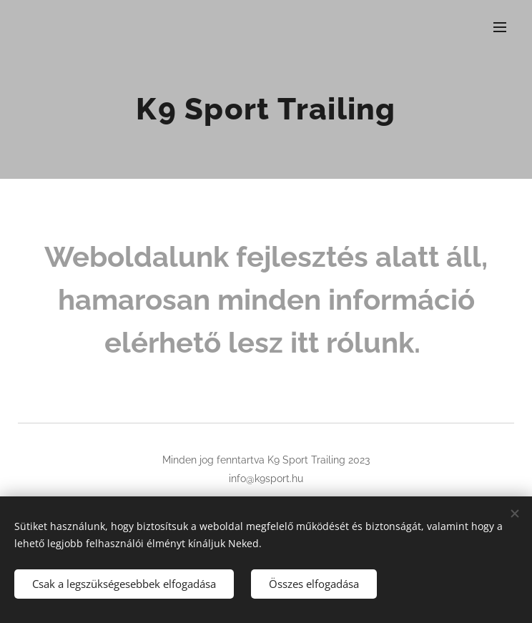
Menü (499, 27)
